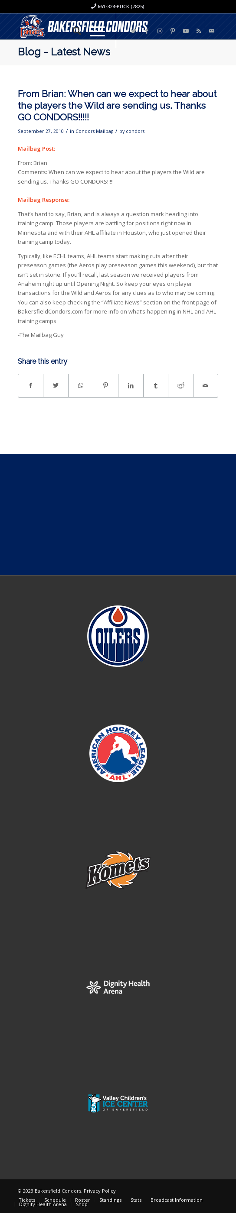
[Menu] (93, 30)
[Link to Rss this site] (198, 31)
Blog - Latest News (64, 51)
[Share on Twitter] (55, 385)
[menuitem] (72, 30)
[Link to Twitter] (133, 31)
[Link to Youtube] (185, 31)
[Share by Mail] (205, 385)
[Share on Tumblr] (156, 385)
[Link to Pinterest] (172, 31)
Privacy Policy (100, 1190)
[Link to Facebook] (146, 31)
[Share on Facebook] (30, 385)
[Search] (72, 30)
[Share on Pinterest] (105, 385)
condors (135, 131)
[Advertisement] (118, 514)
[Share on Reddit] (180, 385)
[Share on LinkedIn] (130, 385)
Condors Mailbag (94, 131)
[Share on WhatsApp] (81, 385)
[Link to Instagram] (159, 31)
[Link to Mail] (211, 31)
